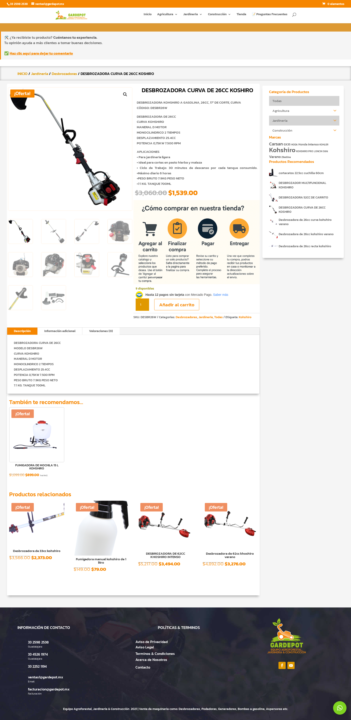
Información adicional (59, 331)
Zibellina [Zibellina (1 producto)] (286, 157)
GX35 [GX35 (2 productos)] (287, 144)
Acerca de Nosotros (151, 659)
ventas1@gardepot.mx (45, 677)
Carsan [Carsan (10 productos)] (276, 144)
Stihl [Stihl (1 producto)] (325, 151)
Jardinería (190, 16)
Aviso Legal (144, 647)
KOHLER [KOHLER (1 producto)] (323, 144)
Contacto (142, 667)
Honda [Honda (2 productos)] (302, 144)
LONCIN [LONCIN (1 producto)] (318, 151)
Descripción (22, 331)
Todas (218, 317)
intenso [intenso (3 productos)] (313, 144)
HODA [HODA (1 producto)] (294, 144)
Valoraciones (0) (101, 331)
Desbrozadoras (64, 74)
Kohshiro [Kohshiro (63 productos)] (282, 150)
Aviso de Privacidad (151, 641)
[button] (125, 94)
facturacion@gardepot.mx (49, 689)
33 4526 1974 (38, 654)
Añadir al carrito (176, 304)
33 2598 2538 (38, 642)
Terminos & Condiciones (155, 653)
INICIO (22, 74)
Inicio (148, 16)
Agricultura (165, 16)
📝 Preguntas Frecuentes (269, 16)
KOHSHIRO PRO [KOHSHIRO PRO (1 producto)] (304, 151)
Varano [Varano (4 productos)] (275, 156)
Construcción (217, 16)
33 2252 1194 (37, 666)
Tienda (241, 16)
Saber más (220, 294)
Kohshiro (245, 317)
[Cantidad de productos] (142, 304)
